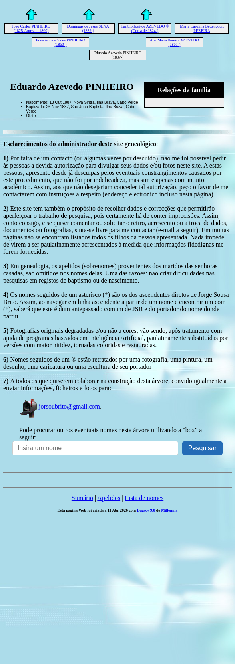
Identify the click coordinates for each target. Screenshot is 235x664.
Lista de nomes (144, 497)
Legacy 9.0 (146, 510)
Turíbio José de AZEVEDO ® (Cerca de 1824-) (145, 28)
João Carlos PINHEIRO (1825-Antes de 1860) (31, 28)
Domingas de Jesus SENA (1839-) (88, 28)
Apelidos (108, 497)
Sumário (82, 497)
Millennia (169, 510)
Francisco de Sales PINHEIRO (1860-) (61, 42)
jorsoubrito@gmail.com (59, 406)
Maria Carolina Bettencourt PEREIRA (202, 28)
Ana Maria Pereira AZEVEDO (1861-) (174, 42)
